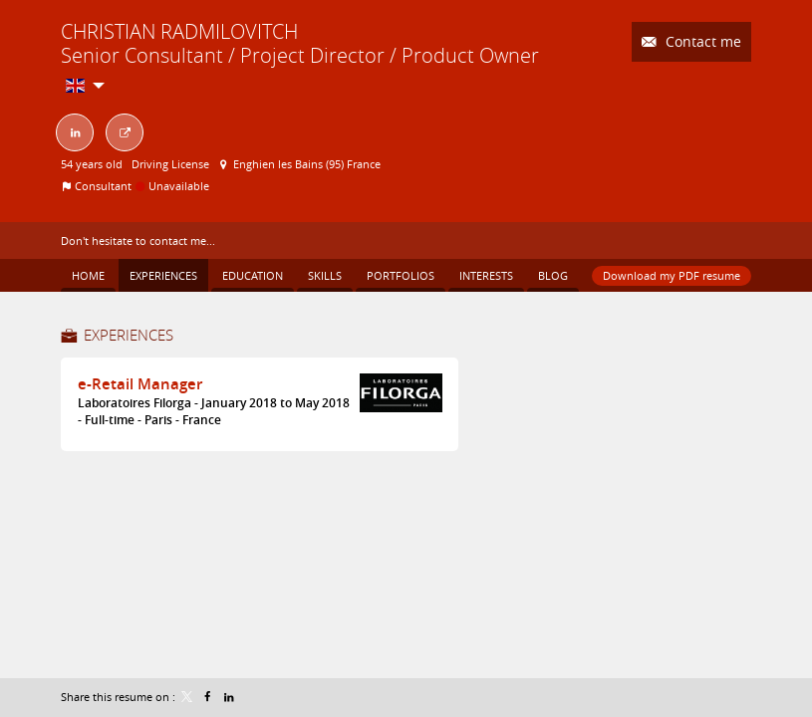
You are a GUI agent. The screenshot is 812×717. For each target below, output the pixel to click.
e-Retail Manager (140, 383)
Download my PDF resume (671, 275)
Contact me (701, 41)
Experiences (128, 335)
